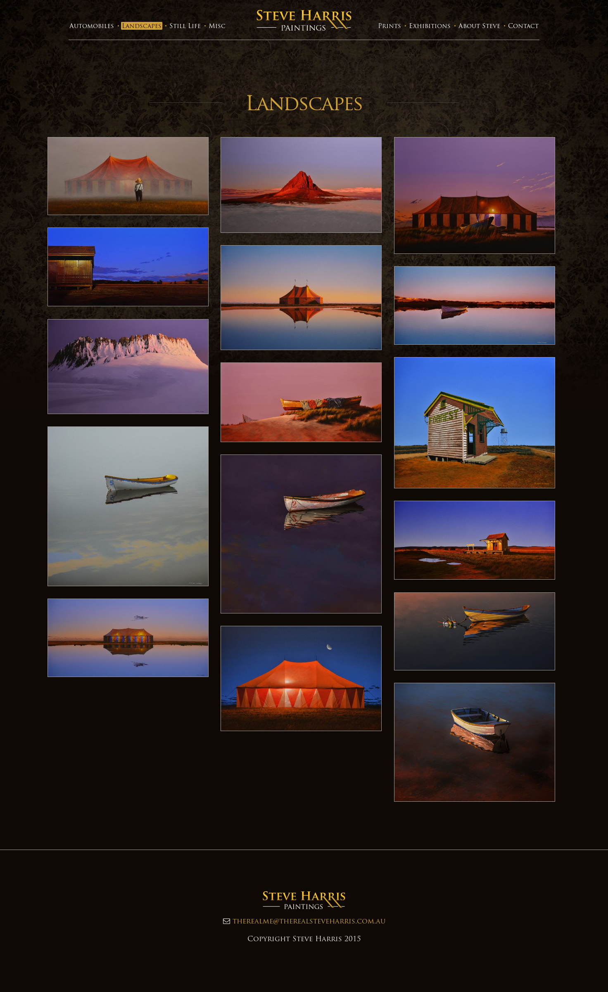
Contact (523, 26)
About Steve (479, 26)
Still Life (185, 26)
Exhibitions (430, 26)
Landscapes (142, 26)
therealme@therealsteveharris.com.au (309, 920)
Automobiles (91, 26)
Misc (217, 26)
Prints (389, 26)
